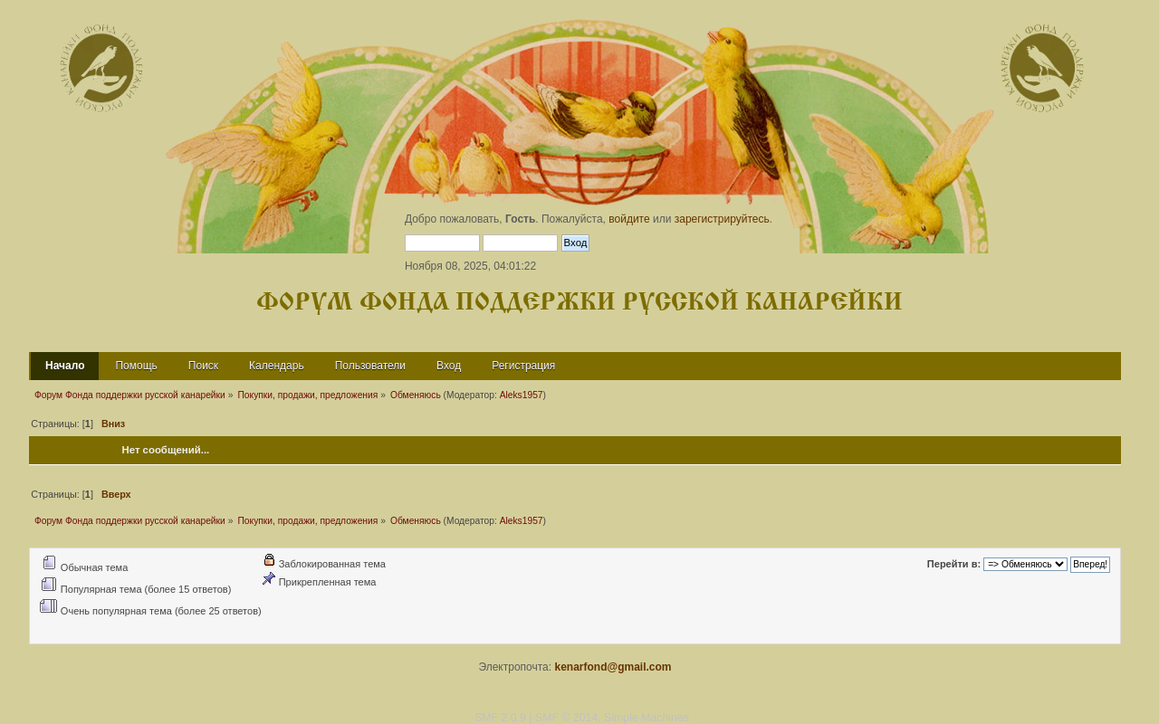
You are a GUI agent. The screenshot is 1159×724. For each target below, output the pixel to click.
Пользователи (370, 365)
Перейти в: (954, 563)
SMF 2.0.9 (500, 717)
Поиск (203, 365)
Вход (448, 365)
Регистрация (523, 365)
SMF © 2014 (566, 717)
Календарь (276, 365)
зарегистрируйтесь (722, 219)
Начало (64, 365)
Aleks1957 (521, 395)
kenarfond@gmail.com (612, 667)
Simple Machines (646, 717)
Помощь (136, 365)
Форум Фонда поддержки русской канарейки (579, 303)
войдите (628, 219)
